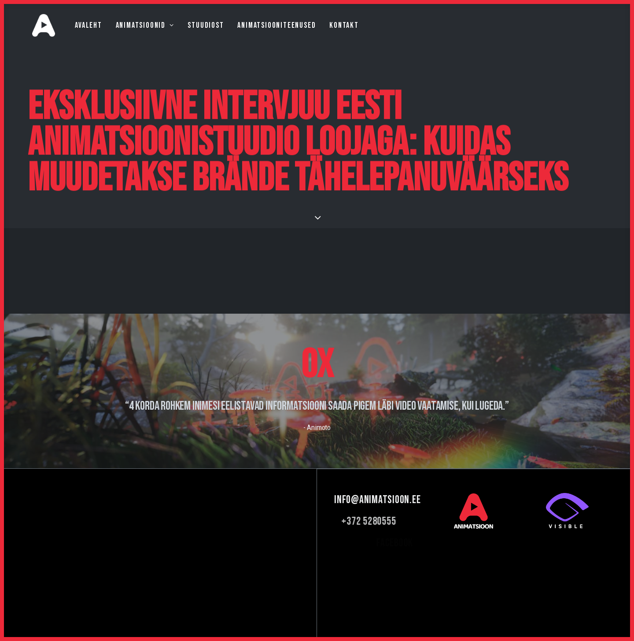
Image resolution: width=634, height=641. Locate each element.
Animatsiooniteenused (263, 33)
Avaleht (74, 33)
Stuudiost (192, 33)
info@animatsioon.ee (389, 500)
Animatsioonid (131, 33)
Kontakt (330, 33)
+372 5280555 (397, 521)
